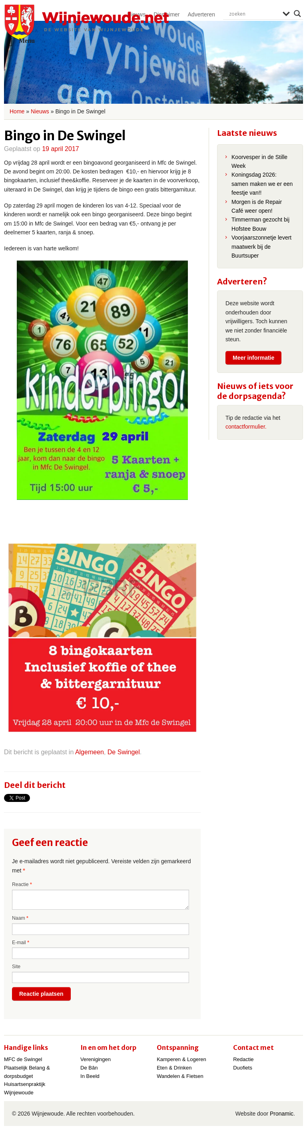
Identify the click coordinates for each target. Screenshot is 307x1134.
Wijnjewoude (86, 22)
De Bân (89, 1068)
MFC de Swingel (23, 1059)
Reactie (22, 884)
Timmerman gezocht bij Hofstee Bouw (260, 224)
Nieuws (40, 111)
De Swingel (124, 752)
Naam (20, 918)
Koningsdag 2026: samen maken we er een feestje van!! (262, 183)
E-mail (20, 942)
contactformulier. (246, 426)
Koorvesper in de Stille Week (259, 161)
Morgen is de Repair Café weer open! (256, 206)
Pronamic (281, 1113)
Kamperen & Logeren (181, 1059)
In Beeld (90, 1076)
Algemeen (89, 752)
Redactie (243, 1059)
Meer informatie (253, 358)
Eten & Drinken (174, 1068)
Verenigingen (95, 1059)
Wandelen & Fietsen (180, 1076)
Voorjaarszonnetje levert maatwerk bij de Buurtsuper (261, 246)
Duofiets (242, 1068)
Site (16, 966)
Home (17, 111)
